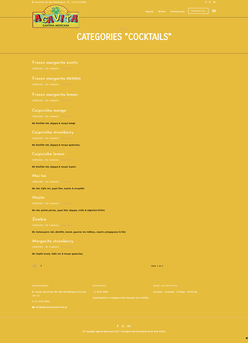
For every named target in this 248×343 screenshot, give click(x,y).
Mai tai (39, 177)
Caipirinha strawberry (53, 134)
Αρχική (149, 12)
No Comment (52, 70)
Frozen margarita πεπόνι (56, 80)
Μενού (161, 12)
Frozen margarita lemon (55, 96)
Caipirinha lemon (48, 156)
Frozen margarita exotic (55, 64)
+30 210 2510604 (77, 2)
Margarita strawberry (52, 243)
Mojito (38, 199)
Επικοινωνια (178, 12)
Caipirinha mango (49, 112)
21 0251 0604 (42, 303)
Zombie (39, 221)
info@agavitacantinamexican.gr (51, 308)
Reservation (198, 12)
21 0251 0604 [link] (100, 293)
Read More (67, 70)
